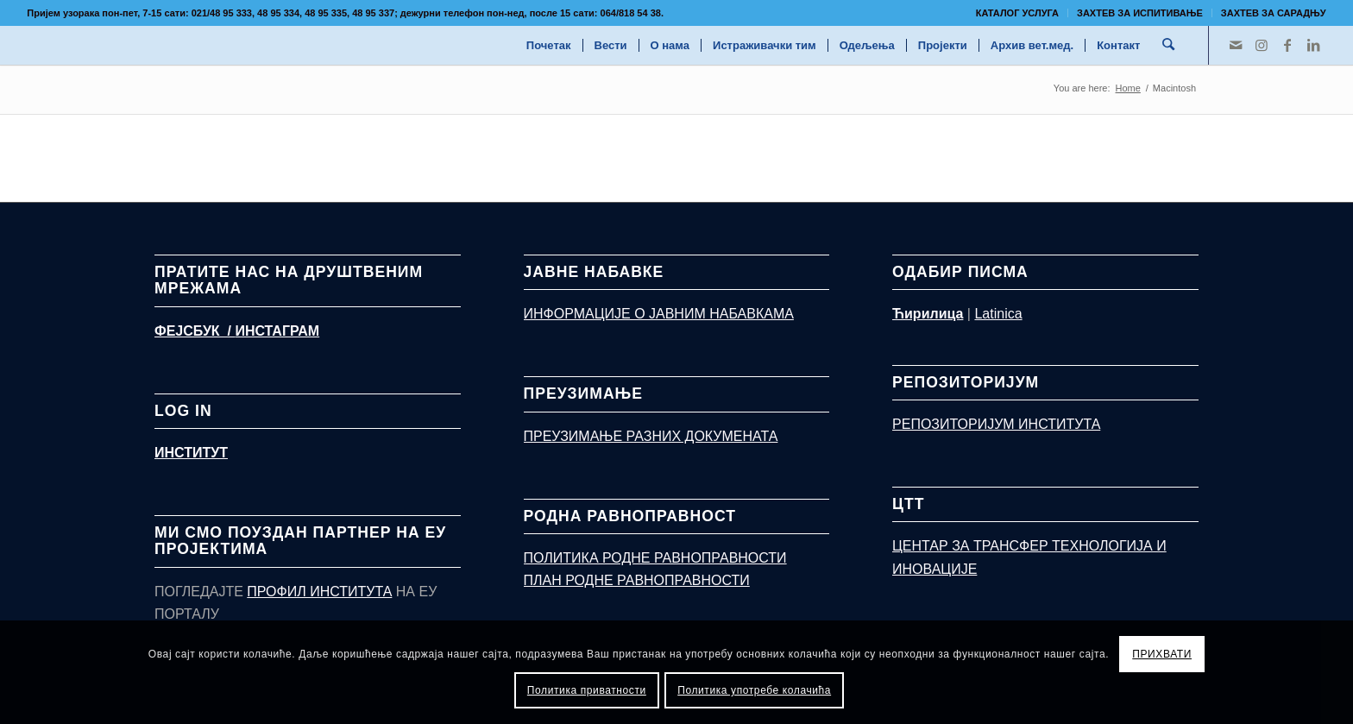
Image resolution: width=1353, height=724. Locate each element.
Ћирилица (927, 313)
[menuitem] (1017, 13)
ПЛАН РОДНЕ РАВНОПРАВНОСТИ (637, 580)
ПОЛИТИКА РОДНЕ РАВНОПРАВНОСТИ (655, 558)
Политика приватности (586, 690)
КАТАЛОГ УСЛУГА (1017, 13)
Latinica (998, 313)
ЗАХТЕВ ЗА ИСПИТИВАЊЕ (1140, 13)
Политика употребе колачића (754, 690)
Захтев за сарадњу (1273, 13)
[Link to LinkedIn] (1313, 45)
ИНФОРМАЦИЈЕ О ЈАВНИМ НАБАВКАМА (659, 313)
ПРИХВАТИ (1162, 654)
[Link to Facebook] (1287, 45)
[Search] (1169, 45)
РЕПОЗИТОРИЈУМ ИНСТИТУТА (996, 424)
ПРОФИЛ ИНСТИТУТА (319, 591)
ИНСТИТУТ (191, 452)
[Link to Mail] (1236, 45)
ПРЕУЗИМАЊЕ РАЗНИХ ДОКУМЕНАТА (651, 436)
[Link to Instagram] (1261, 45)
